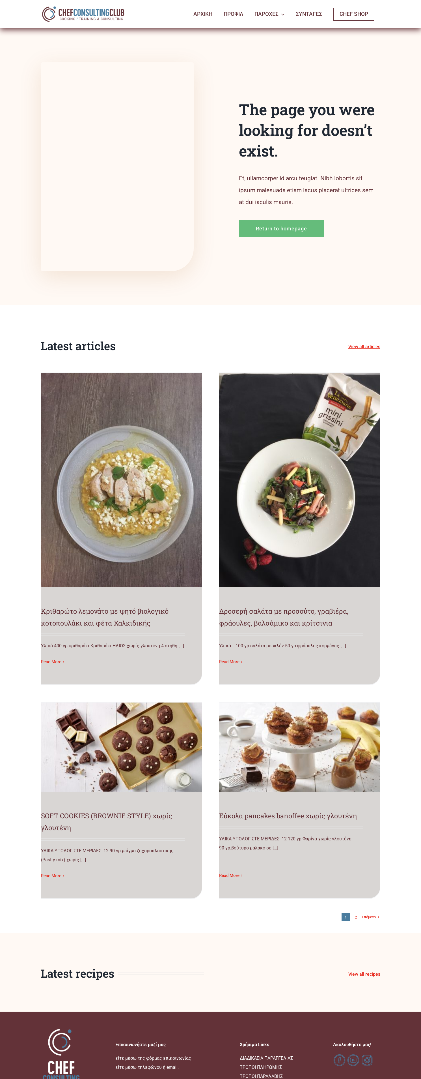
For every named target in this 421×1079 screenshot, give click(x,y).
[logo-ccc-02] (83, 6)
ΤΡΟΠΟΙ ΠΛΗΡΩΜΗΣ (261, 1008)
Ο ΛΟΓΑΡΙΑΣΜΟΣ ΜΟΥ (262, 1035)
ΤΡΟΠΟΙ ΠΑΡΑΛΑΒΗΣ (261, 1017)
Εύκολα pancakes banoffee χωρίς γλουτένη (149, 779)
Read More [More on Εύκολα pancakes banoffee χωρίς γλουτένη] (90, 827)
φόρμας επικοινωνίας (168, 998)
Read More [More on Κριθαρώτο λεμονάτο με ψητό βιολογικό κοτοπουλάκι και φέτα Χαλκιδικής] (51, 661)
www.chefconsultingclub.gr (211, 1071)
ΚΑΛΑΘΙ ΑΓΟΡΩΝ (257, 1044)
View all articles (364, 346)
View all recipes (364, 914)
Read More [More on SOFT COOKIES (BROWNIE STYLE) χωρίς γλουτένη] (236, 618)
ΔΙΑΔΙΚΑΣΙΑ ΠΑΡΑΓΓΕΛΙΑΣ (266, 998)
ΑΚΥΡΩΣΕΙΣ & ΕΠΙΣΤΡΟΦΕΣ (267, 1026)
